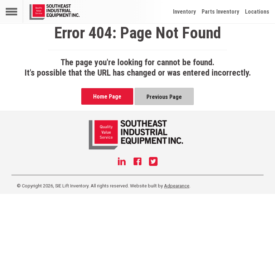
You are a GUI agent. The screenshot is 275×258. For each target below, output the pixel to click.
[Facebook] (137, 162)
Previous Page (164, 97)
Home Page (107, 96)
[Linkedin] (121, 162)
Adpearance (176, 185)
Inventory (184, 11)
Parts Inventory (220, 11)
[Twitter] (153, 162)
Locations (257, 11)
